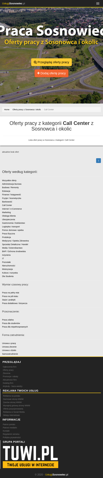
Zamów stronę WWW (12, 402)
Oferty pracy (8, 370)
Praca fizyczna (8, 233)
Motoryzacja (7, 269)
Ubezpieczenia (8, 219)
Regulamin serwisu (11, 434)
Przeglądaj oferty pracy (51, 62)
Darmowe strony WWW (13, 399)
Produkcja (6, 237)
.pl (13, 3)
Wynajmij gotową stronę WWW (16, 405)
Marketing (6, 212)
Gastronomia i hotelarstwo (13, 223)
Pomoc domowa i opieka (13, 230)
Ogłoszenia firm (9, 367)
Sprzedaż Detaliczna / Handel (15, 244)
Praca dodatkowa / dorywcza (14, 303)
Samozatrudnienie (10, 354)
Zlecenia (6, 373)
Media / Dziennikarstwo (12, 248)
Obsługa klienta (9, 216)
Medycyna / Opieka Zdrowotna (15, 241)
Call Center (7, 205)
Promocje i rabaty (10, 376)
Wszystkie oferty (9, 180)
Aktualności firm (10, 380)
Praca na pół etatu (10, 296)
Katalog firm (8, 383)
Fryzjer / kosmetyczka (11, 198)
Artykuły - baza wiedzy (12, 386)
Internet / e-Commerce (12, 209)
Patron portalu (9, 424)
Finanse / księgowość (11, 194)
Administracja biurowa (11, 184)
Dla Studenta (7, 276)
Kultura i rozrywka (10, 273)
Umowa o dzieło (9, 350)
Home (6, 109)
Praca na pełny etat (10, 293)
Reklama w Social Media (14, 412)
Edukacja (6, 191)
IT (3, 258)
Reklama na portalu (11, 396)
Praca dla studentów (11, 323)
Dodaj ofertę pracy (51, 73)
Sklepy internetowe (11, 415)
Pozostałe (6, 262)
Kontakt (6, 431)
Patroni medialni (10, 428)
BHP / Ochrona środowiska (14, 251)
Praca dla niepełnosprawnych (15, 327)
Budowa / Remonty (10, 187)
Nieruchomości (8, 266)
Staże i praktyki (8, 300)
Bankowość (7, 202)
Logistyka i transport (11, 227)
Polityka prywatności (12, 437)
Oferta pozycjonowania (13, 409)
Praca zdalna (8, 320)
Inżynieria (6, 255)
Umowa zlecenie (9, 347)
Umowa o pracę (9, 343)
